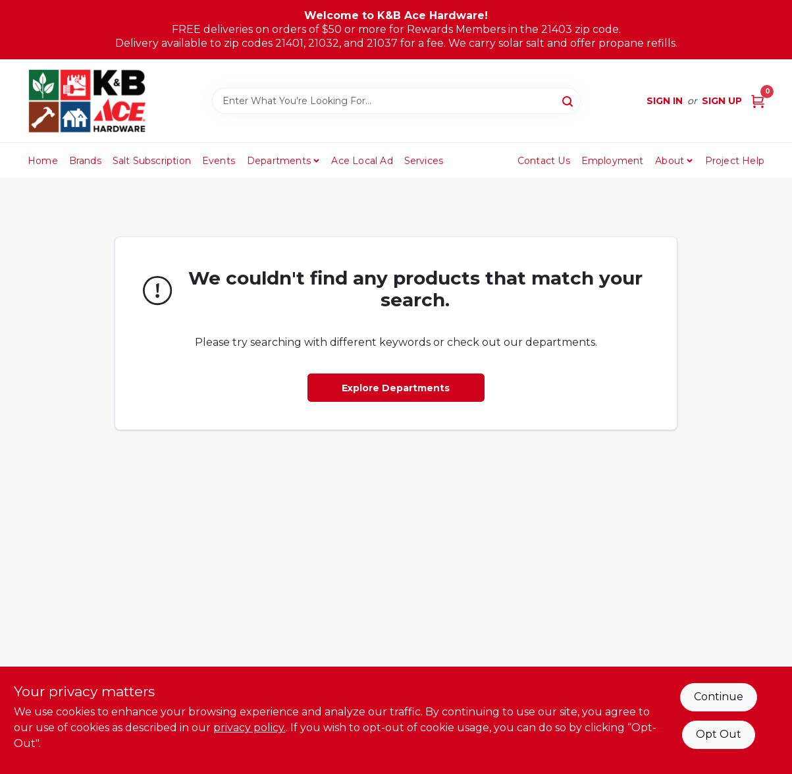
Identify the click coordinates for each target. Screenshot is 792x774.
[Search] (568, 100)
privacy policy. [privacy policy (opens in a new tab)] (249, 727)
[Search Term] (396, 101)
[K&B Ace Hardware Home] (87, 101)
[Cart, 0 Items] (757, 101)
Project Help (734, 161)
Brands (85, 161)
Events (218, 161)
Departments (279, 161)
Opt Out (718, 734)
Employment (612, 161)
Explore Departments (396, 388)
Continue (718, 696)
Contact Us (543, 161)
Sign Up (722, 101)
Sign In (665, 101)
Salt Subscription (152, 161)
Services (424, 161)
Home (43, 161)
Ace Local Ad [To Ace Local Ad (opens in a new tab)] (361, 161)
